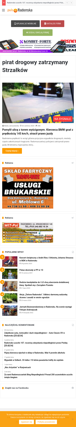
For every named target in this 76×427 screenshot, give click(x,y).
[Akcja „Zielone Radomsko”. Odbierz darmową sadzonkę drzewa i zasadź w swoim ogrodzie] (9, 298)
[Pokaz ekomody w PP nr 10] (9, 274)
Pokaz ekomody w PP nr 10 (31, 270)
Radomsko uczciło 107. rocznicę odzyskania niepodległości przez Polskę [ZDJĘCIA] (40, 3)
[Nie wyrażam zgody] (72, 419)
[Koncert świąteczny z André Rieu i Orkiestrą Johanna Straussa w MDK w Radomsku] (9, 261)
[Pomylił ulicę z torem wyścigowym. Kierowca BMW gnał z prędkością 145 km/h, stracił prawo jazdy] (38, 103)
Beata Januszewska (11, 126)
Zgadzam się (26, 422)
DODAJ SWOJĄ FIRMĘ (37, 32)
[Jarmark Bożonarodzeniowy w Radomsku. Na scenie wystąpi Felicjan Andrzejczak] (9, 310)
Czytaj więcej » (12, 151)
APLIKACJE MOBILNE (25, 23)
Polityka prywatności (46, 422)
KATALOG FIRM (52, 23)
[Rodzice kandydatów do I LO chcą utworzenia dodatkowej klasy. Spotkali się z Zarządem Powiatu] (9, 286)
